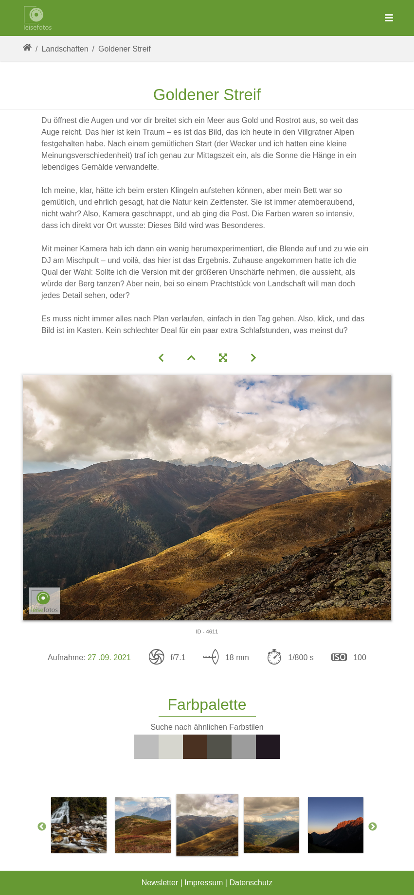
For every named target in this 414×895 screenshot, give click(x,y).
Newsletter (160, 882)
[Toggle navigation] (389, 18)
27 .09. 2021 (109, 657)
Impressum (203, 882)
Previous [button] (42, 827)
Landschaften (64, 49)
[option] (79, 825)
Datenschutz (250, 882)
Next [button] (373, 827)
